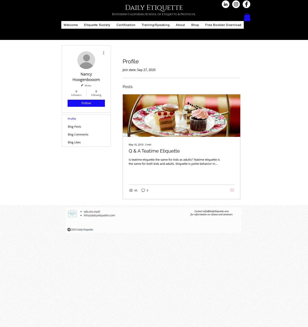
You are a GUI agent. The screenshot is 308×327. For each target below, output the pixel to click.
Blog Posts (74, 126)
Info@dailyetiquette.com (99, 215)
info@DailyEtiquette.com (216, 211)
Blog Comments (78, 134)
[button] (247, 17)
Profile (72, 119)
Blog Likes (74, 142)
